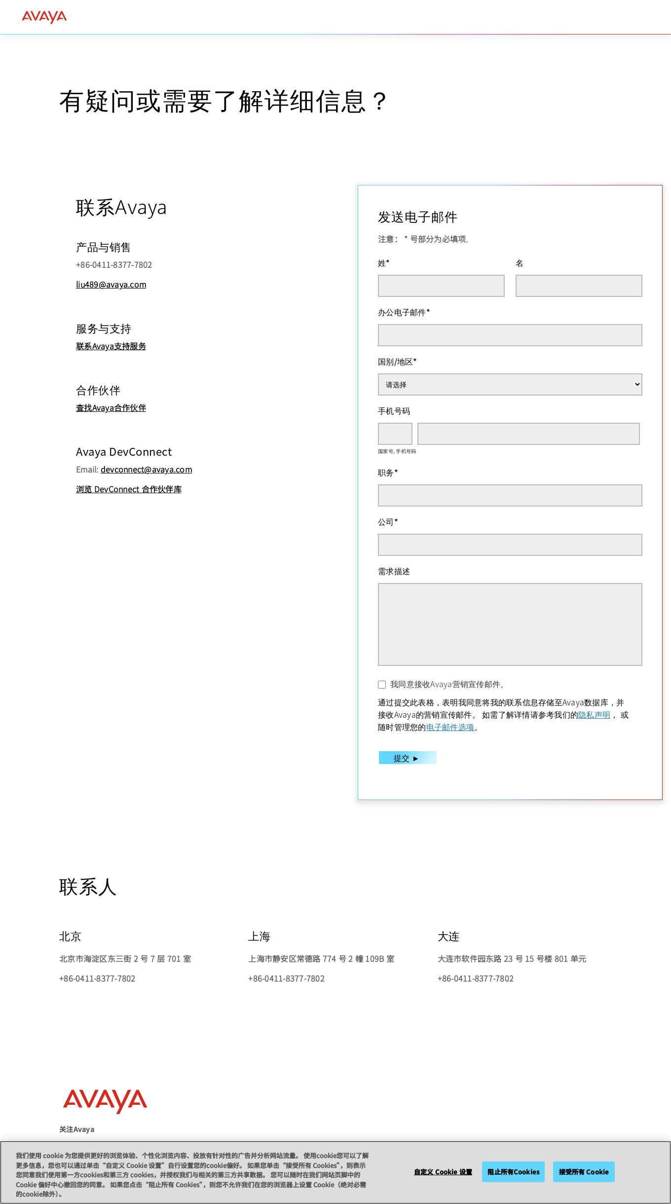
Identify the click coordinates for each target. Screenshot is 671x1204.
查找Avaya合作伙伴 (111, 407)
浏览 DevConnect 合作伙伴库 (129, 489)
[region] (335, 1172)
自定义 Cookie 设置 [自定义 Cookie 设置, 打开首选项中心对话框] (443, 1171)
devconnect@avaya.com (146, 469)
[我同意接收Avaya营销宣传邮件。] (382, 685)
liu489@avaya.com (111, 284)
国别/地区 (397, 361)
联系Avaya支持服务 (111, 346)
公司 (388, 521)
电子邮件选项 (450, 726)
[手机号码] (528, 434)
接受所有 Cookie (584, 1171)
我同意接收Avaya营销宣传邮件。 (449, 684)
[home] (44, 17)
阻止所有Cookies (513, 1171)
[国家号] (395, 434)
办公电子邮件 (404, 312)
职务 (388, 472)
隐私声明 (594, 714)
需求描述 (394, 571)
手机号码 (394, 410)
